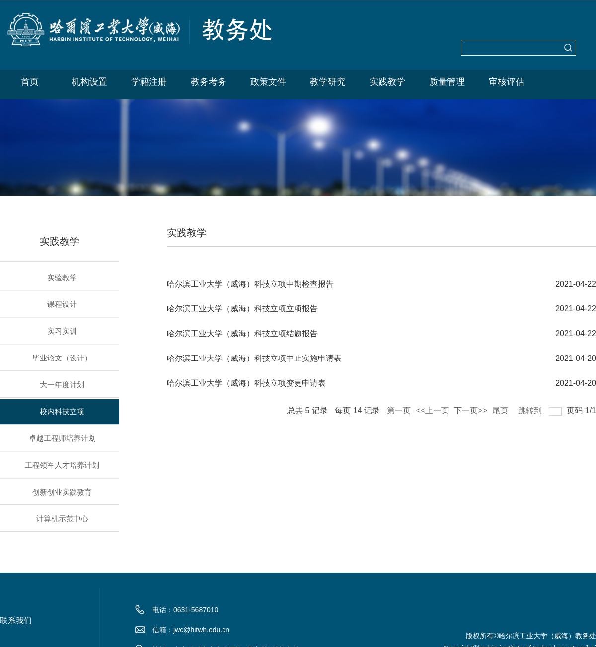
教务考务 (208, 82)
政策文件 (268, 82)
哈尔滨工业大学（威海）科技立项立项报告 (242, 308)
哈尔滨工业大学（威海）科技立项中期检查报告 (250, 284)
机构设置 (89, 82)
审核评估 (506, 82)
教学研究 (328, 82)
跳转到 (531, 408)
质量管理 (447, 82)
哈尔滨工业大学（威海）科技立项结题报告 (242, 333)
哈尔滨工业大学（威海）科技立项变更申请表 (246, 383)
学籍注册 (149, 82)
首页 (30, 82)
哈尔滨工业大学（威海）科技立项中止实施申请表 (254, 358)
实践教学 (387, 82)
